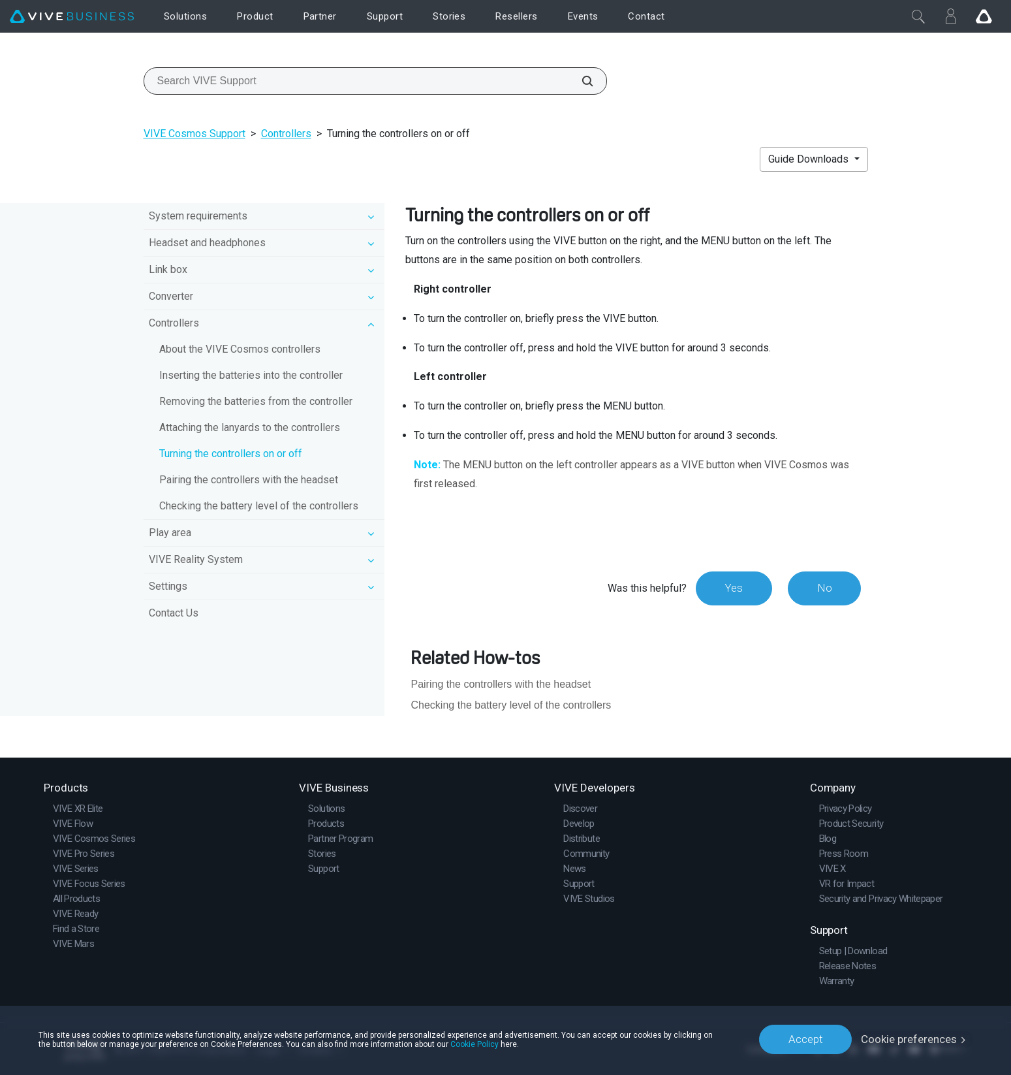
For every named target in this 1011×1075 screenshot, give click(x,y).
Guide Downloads (809, 159)
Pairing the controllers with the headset (248, 479)
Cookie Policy (474, 1043)
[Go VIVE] (983, 16)
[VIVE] (72, 17)
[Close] (918, 16)
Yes (733, 587)
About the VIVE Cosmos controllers (239, 349)
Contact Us (173, 613)
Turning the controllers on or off (230, 453)
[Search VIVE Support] (580, 81)
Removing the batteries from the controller (255, 401)
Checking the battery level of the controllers (258, 506)
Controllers (286, 133)
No (824, 587)
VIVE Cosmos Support (194, 133)
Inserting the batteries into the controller (251, 375)
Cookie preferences (909, 1039)
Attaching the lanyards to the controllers (249, 427)
